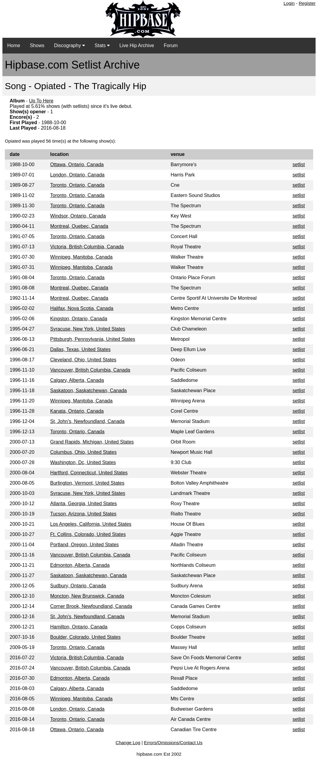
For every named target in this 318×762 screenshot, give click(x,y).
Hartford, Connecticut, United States (89, 472)
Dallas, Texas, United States (80, 349)
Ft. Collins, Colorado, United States (88, 534)
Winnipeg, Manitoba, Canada (81, 257)
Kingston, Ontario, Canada (78, 318)
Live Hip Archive (136, 45)
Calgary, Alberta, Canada (77, 380)
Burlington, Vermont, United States (87, 483)
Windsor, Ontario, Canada (78, 215)
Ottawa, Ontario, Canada (77, 164)
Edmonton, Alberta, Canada (80, 565)
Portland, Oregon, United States (84, 544)
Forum (171, 45)
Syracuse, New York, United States (87, 328)
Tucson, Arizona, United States (83, 513)
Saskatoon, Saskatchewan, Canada (88, 390)
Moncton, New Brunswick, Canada (87, 596)
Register (307, 3)
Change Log (127, 742)
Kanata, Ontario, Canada (77, 411)
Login (289, 3)
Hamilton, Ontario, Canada (78, 626)
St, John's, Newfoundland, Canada (87, 421)
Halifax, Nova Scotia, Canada (81, 308)
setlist (299, 164)
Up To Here (41, 100)
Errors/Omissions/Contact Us (173, 742)
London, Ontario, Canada (77, 174)
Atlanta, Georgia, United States (83, 503)
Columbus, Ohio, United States (83, 452)
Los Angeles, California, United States (90, 524)
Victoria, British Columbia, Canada (87, 246)
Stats (102, 45)
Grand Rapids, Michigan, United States (92, 441)
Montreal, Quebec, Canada (79, 226)
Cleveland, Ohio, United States (83, 359)
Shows (37, 45)
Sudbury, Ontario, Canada (78, 585)
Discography (69, 45)
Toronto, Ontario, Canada (77, 185)
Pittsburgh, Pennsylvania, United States (92, 339)
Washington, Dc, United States (83, 462)
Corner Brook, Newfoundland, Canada (91, 606)
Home (13, 45)
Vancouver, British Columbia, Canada (90, 370)
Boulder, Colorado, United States (85, 637)
